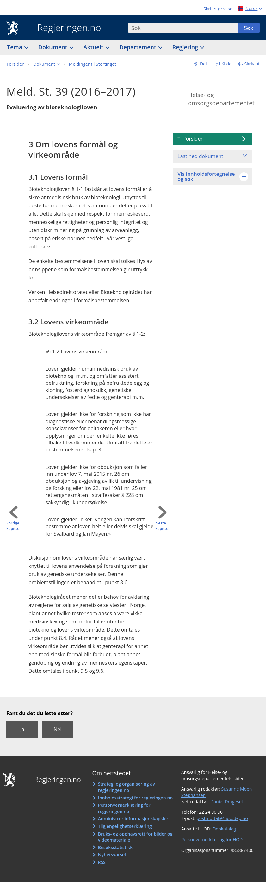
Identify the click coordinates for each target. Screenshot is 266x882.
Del (203, 64)
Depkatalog (224, 829)
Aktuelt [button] (94, 47)
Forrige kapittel (13, 526)
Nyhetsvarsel (112, 855)
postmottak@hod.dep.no (222, 818)
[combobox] (183, 28)
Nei (57, 729)
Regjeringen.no (64, 28)
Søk (248, 28)
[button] (46, 64)
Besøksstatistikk (115, 847)
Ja (22, 729)
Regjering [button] (186, 47)
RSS (102, 862)
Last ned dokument (200, 156)
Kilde (226, 64)
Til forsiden (190, 138)
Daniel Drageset (226, 802)
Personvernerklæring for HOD (212, 839)
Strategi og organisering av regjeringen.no (126, 787)
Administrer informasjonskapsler (133, 819)
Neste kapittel (162, 526)
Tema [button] (15, 47)
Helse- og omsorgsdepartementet (221, 99)
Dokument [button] (53, 47)
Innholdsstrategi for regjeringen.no (135, 798)
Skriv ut (252, 64)
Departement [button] (139, 47)
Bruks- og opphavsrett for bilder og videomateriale (135, 837)
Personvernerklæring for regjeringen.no (124, 808)
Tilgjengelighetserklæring (125, 826)
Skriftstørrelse (217, 9)
